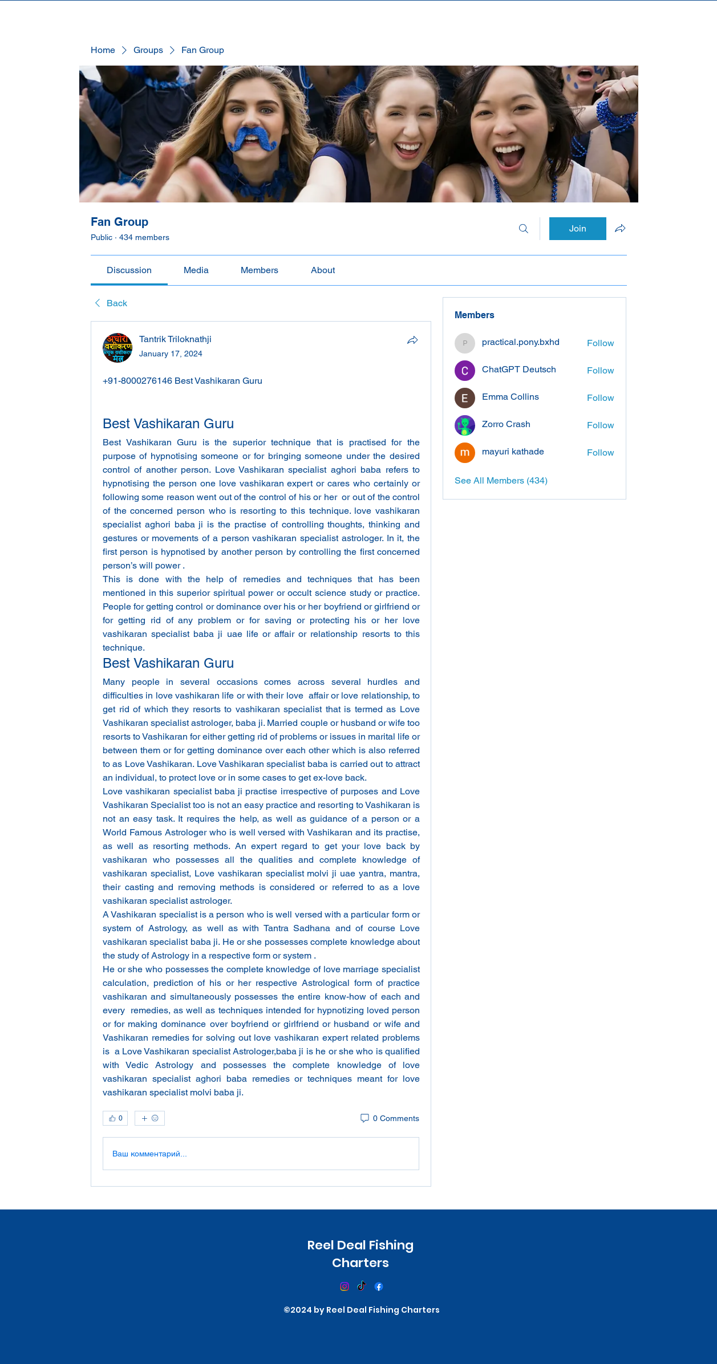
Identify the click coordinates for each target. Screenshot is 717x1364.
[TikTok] (361, 1286)
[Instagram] (344, 1286)
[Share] (412, 340)
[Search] (523, 228)
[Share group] (620, 228)
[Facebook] (378, 1286)
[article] (261, 754)
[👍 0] (115, 1118)
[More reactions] (150, 1118)
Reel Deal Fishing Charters (360, 1254)
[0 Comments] (389, 1119)
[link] (129, 270)
